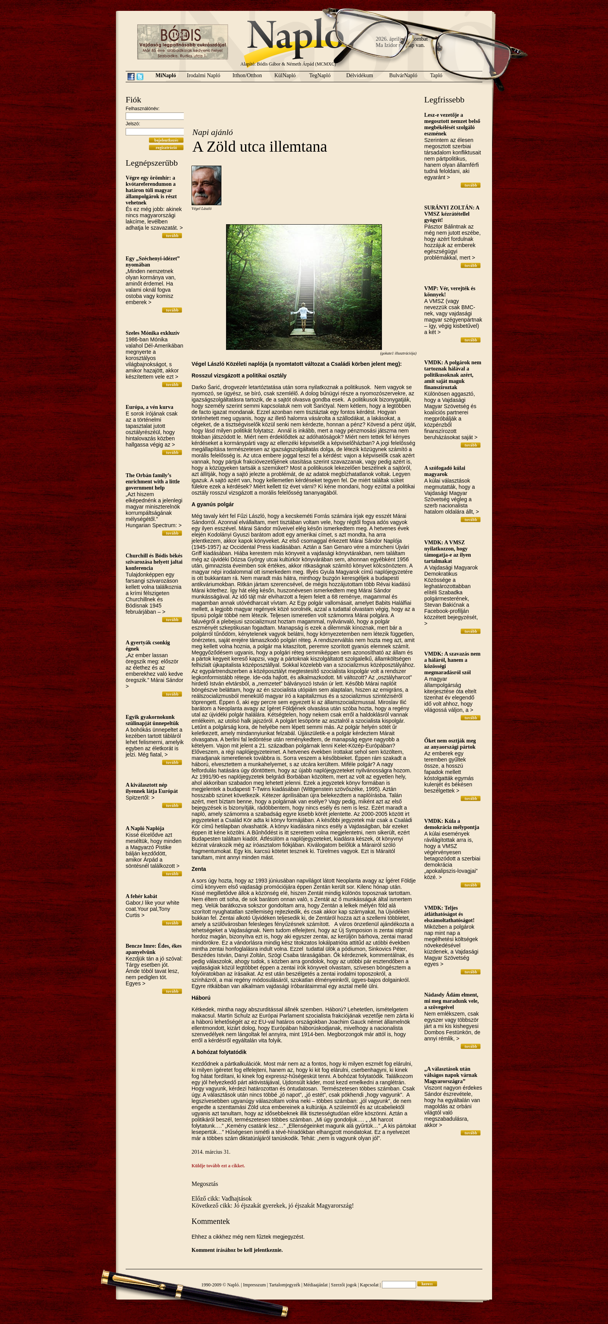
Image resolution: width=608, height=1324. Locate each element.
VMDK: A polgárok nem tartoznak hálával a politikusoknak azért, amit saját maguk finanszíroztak (452, 375)
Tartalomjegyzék (284, 1285)
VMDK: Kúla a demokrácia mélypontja (451, 824)
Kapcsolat (369, 1285)
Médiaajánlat (316, 1285)
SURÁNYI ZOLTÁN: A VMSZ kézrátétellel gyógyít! (451, 214)
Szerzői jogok (344, 1285)
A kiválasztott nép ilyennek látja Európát (152, 788)
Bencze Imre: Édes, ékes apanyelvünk (153, 949)
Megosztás (205, 1183)
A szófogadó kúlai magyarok (444, 471)
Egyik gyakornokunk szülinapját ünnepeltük (152, 720)
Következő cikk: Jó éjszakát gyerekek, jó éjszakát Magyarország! (273, 1205)
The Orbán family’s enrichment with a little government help (153, 481)
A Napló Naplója (145, 828)
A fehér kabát (141, 896)
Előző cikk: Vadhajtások (222, 1198)
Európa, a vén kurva (149, 407)
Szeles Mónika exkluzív (153, 333)
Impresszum (254, 1285)
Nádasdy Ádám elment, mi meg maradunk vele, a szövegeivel (451, 1001)
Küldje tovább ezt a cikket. (218, 1165)
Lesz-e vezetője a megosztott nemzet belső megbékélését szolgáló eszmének (452, 124)
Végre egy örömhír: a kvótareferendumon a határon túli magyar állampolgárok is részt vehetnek (151, 190)
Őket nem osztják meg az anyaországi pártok (450, 744)
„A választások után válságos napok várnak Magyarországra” (450, 1075)
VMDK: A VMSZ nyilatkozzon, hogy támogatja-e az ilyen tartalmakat (447, 552)
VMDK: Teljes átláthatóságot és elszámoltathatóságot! (449, 914)
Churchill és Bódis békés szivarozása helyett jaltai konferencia (154, 562)
